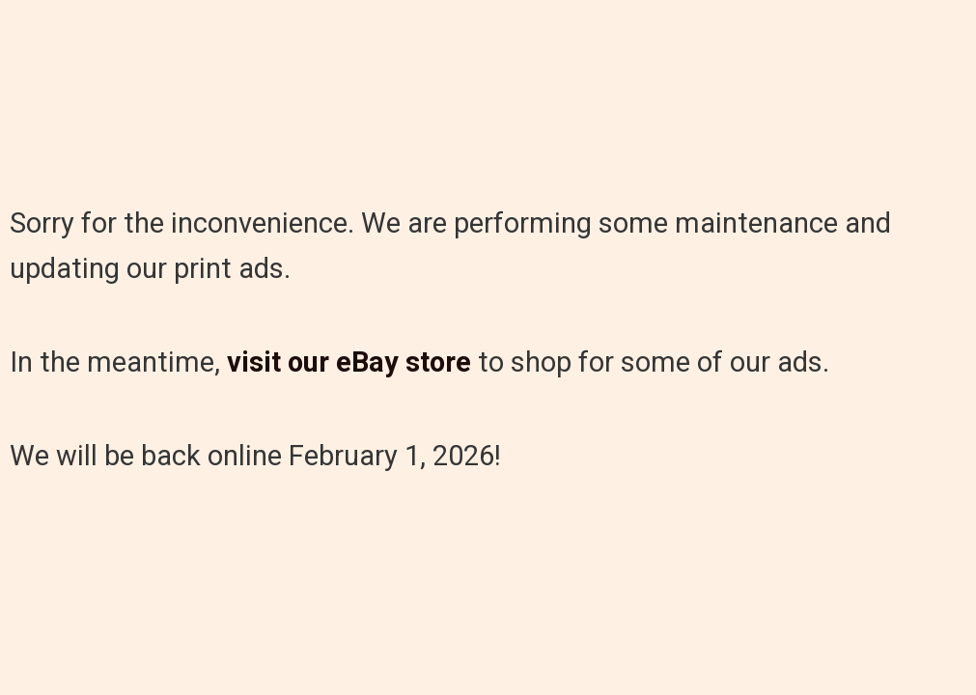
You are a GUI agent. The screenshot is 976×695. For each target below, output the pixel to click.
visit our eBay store (349, 362)
